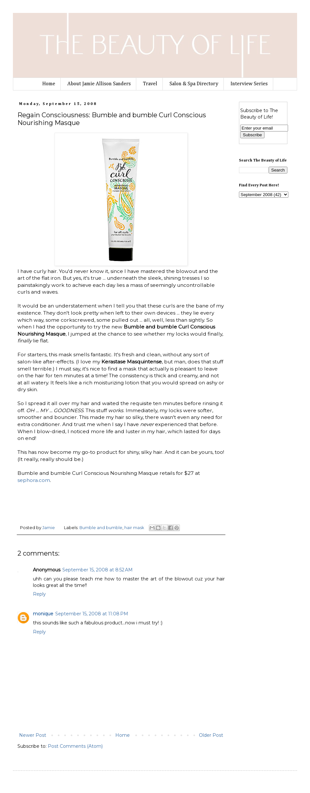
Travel (150, 84)
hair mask (134, 527)
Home (48, 84)
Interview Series (249, 84)
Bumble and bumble (100, 527)
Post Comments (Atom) (75, 746)
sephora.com (33, 480)
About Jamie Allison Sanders (99, 84)
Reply (39, 594)
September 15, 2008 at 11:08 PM (91, 614)
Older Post (211, 735)
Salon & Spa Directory (194, 84)
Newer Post (32, 735)
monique (43, 614)
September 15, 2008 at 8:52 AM (97, 570)
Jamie (49, 527)
